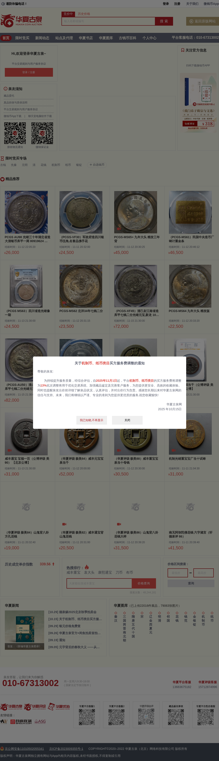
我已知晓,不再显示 (91, 420)
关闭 (127, 420)
